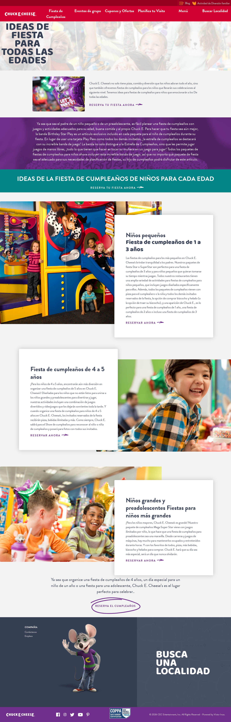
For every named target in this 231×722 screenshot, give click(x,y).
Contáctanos (31, 632)
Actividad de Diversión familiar (211, 3)
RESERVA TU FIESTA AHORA (116, 105)
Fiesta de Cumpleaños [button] (55, 14)
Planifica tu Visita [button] (151, 11)
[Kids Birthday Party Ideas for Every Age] (115, 180)
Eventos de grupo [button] (87, 11)
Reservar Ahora (145, 323)
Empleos (29, 636)
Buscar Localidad (215, 11)
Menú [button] (183, 11)
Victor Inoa (219, 714)
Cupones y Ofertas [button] (119, 11)
